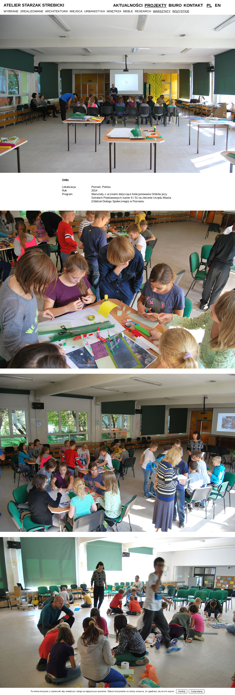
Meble (128, 11)
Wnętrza (114, 11)
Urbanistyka (94, 11)
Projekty (156, 5)
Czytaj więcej (196, 691)
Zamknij (181, 691)
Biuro (175, 5)
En (218, 5)
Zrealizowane (31, 11)
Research (143, 11)
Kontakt (193, 5)
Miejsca (76, 11)
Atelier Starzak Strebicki (34, 5)
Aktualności (128, 5)
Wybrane (11, 11)
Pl (209, 5)
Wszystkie (180, 11)
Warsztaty (162, 11)
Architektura (56, 11)
